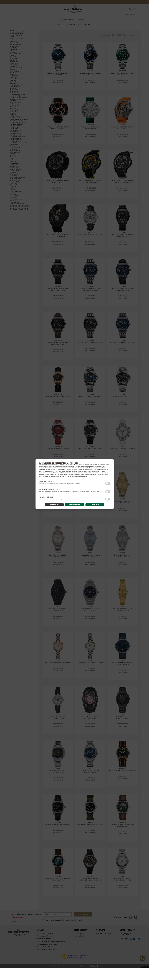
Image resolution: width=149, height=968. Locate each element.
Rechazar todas (54, 504)
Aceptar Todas (95, 504)
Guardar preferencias (74, 504)
